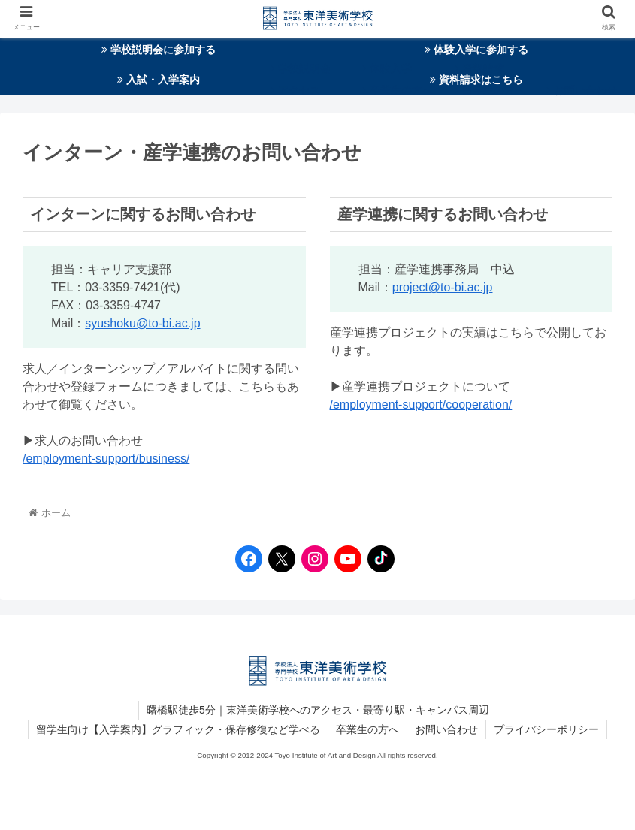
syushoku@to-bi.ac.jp (142, 323)
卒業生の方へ (367, 729)
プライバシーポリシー (546, 729)
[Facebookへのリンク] (245, 558)
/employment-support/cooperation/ (421, 404)
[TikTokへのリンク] (377, 558)
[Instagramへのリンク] (311, 558)
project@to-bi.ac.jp (442, 287)
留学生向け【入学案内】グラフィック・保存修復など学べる (178, 729)
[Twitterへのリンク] (281, 558)
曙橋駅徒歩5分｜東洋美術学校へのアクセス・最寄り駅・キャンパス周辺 (318, 710)
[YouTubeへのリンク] (344, 558)
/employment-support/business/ (106, 458)
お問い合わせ (446, 729)
